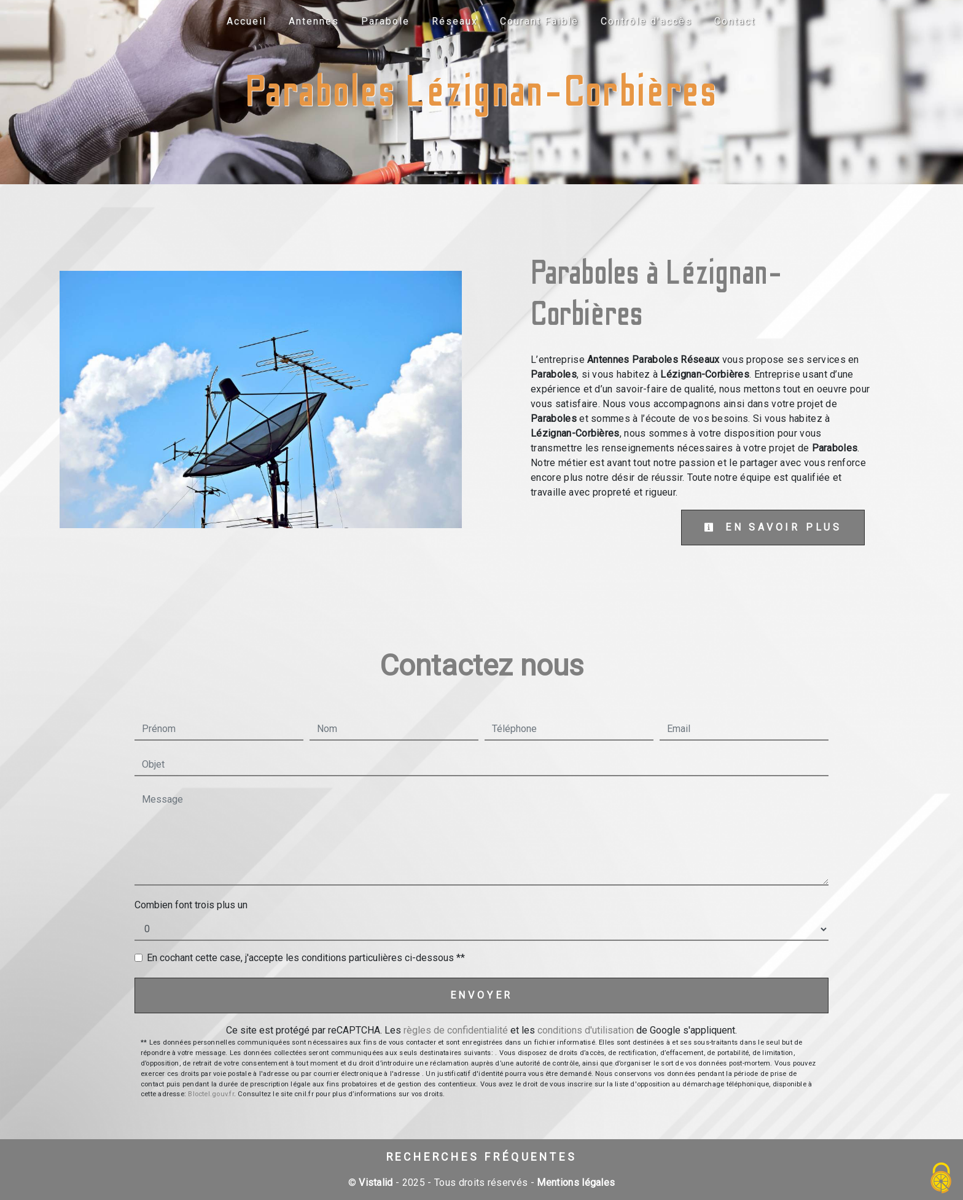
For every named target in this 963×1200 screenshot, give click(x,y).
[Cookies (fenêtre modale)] (941, 1179)
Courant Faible (539, 21)
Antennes (314, 21)
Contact (734, 21)
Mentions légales (574, 1182)
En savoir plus (773, 527)
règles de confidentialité (456, 1030)
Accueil (247, 21)
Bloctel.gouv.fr (210, 1094)
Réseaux (455, 21)
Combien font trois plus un (191, 905)
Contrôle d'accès (646, 21)
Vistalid (376, 1182)
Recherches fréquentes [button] (481, 1157)
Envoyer (481, 995)
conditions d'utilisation (585, 1030)
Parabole (385, 21)
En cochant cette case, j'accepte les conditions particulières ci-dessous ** (306, 958)
